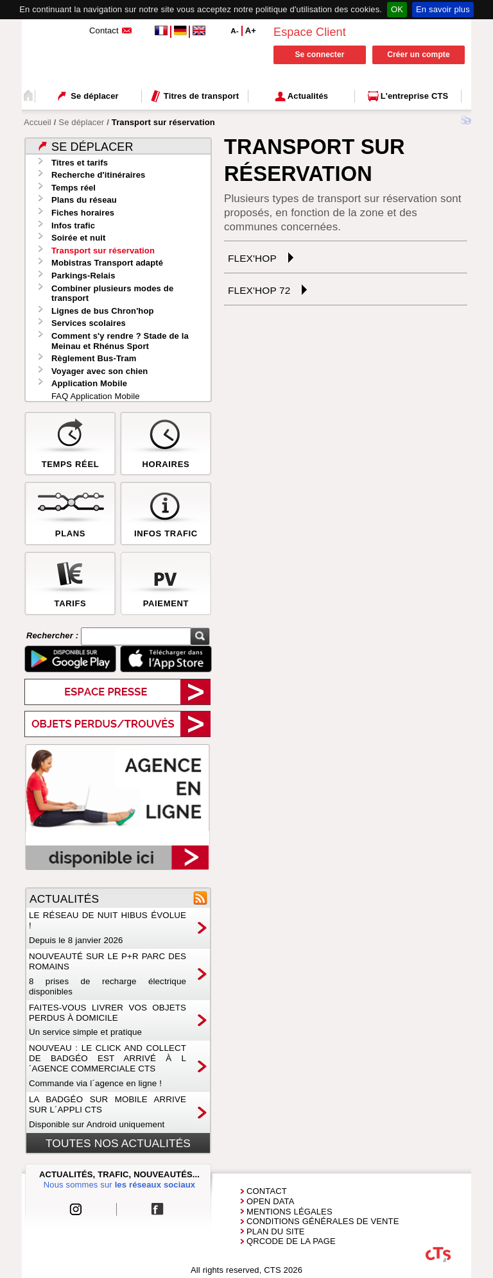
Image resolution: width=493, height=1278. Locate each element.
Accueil (37, 122)
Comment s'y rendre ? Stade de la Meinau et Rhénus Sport (120, 341)
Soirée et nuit (78, 238)
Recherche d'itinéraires (98, 175)
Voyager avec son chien (99, 371)
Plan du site (275, 1231)
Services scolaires (88, 323)
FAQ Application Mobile (95, 396)
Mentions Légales (289, 1211)
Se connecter (319, 54)
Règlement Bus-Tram (94, 358)
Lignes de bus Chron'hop (102, 311)
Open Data (270, 1201)
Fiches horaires (82, 212)
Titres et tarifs (79, 162)
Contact (266, 1191)
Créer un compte (418, 54)
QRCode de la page (291, 1241)
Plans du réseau (84, 200)
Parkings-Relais (83, 275)
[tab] (345, 257)
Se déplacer (81, 122)
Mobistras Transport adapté (107, 263)
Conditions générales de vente (322, 1221)
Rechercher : (53, 636)
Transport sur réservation (103, 250)
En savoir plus (443, 9)
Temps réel (73, 187)
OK (397, 9)
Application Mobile (89, 383)
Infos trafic (73, 225)
